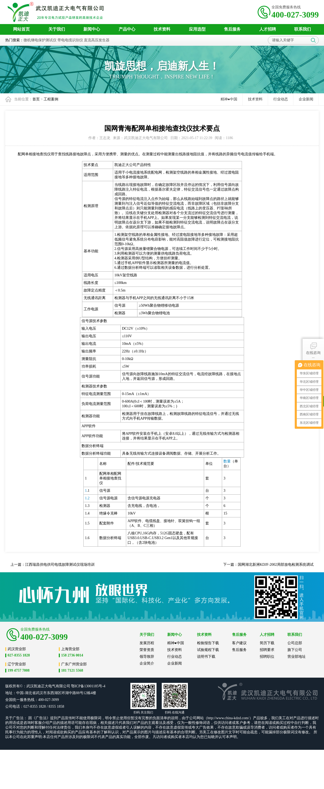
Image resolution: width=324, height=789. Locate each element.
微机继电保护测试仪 (40, 40)
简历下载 (267, 643)
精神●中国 (229, 99)
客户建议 (239, 643)
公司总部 (294, 643)
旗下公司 (294, 650)
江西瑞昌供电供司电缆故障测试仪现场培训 (60, 565)
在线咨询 (313, 348)
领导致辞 (147, 657)
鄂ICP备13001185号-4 (88, 686)
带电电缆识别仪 (70, 40)
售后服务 (239, 650)
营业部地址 (296, 657)
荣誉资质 (147, 650)
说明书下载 (206, 657)
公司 (66, 686)
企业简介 (147, 663)
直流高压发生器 (96, 40)
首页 (36, 99)
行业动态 (280, 99)
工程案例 (51, 99)
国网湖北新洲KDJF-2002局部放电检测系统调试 (276, 565)
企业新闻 (306, 99)
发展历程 (147, 643)
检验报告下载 (208, 643)
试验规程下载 (208, 650)
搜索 (313, 40)
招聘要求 (267, 650)
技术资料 (255, 99)
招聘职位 (267, 657)
